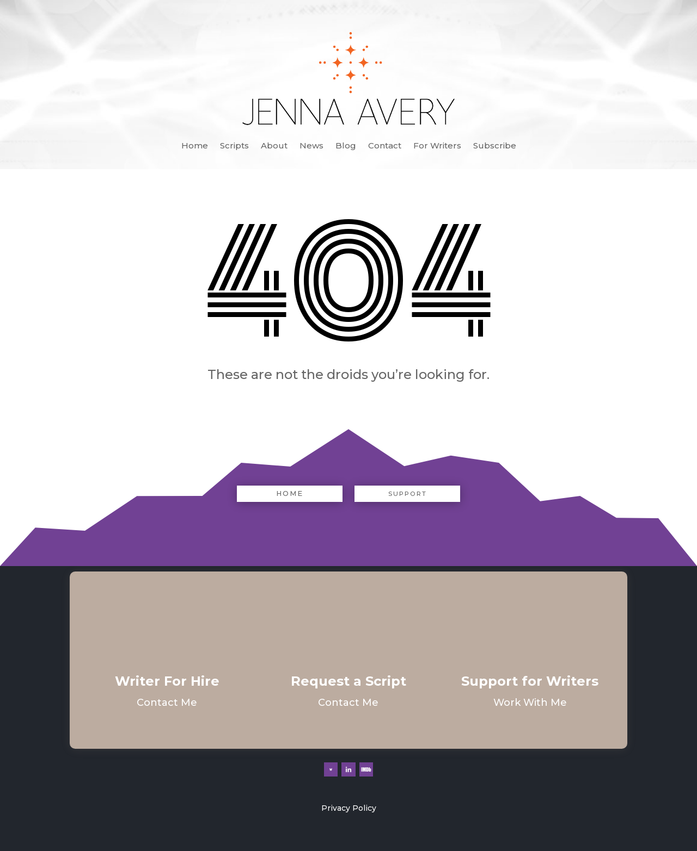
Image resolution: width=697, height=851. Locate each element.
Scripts (234, 146)
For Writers (437, 146)
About (274, 146)
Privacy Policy (348, 808)
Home (194, 146)
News (311, 146)
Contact (384, 146)
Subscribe (494, 146)
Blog (345, 146)
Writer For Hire (167, 681)
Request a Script (348, 681)
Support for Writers (529, 681)
